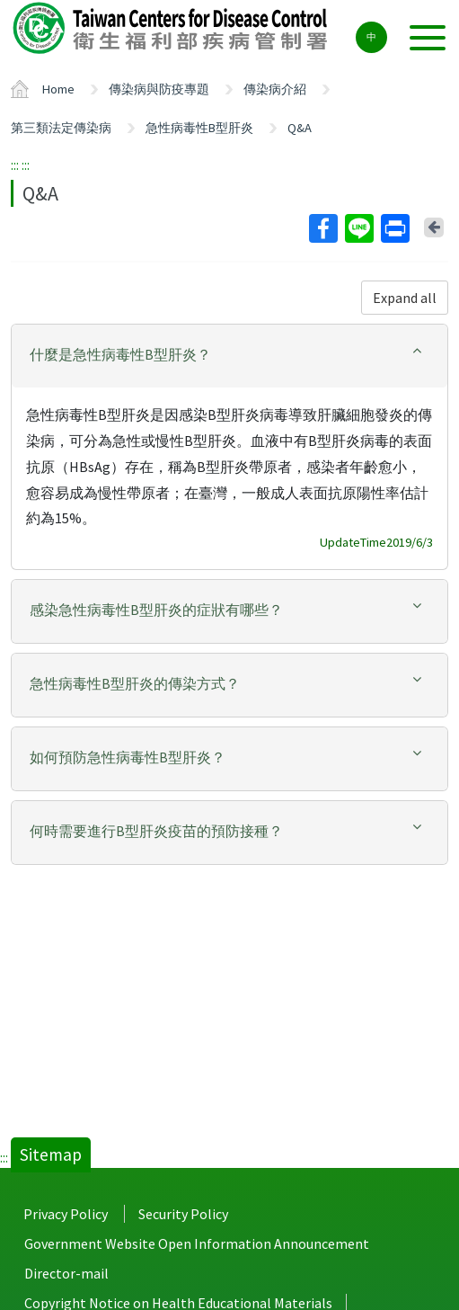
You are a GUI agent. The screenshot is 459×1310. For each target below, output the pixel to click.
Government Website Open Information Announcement (196, 1243)
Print (394, 228)
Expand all (405, 298)
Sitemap (51, 1154)
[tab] (229, 356)
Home (58, 89)
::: (15, 165)
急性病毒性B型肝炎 (199, 128)
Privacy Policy (65, 1214)
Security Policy (183, 1214)
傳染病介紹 (274, 89)
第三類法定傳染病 (61, 128)
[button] (229, 355)
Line (358, 228)
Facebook (322, 228)
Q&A (299, 128)
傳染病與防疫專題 (159, 89)
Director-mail (66, 1273)
